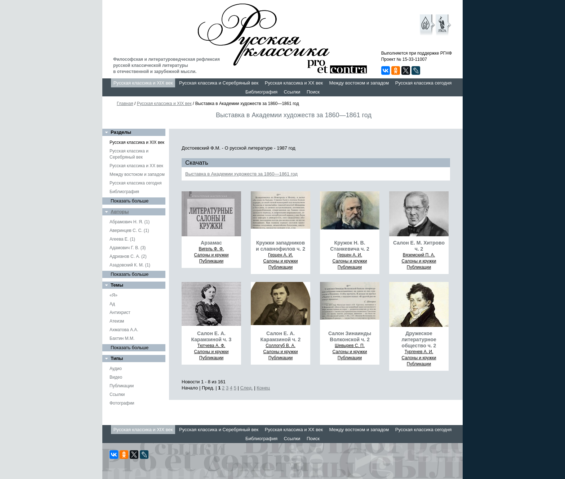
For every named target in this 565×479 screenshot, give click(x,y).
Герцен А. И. (280, 254)
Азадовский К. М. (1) (130, 265)
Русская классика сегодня (423, 83)
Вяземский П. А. (419, 254)
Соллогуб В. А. (280, 345)
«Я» (113, 295)
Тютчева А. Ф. (211, 345)
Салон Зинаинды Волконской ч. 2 (349, 336)
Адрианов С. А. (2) (128, 256)
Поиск (313, 92)
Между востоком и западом (359, 83)
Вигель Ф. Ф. (211, 248)
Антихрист (120, 312)
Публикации (122, 385)
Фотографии (122, 403)
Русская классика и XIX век (143, 83)
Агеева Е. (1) (122, 239)
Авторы (120, 211)
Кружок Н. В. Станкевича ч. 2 (349, 246)
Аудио (116, 368)
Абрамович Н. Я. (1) (130, 221)
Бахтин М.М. (122, 338)
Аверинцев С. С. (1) (129, 230)
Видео (116, 377)
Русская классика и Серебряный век (218, 83)
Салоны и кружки (211, 254)
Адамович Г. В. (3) (128, 247)
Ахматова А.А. (124, 329)
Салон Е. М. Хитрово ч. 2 (419, 246)
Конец (263, 388)
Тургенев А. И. (419, 351)
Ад (112, 303)
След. (246, 388)
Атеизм (117, 321)
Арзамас (211, 243)
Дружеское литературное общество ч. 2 (418, 339)
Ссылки (292, 92)
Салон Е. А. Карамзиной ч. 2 (281, 336)
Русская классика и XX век (294, 83)
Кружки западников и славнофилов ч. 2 (280, 246)
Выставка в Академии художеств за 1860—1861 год (241, 174)
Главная (125, 103)
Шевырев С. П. (350, 345)
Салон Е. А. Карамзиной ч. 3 (211, 336)
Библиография (261, 92)
